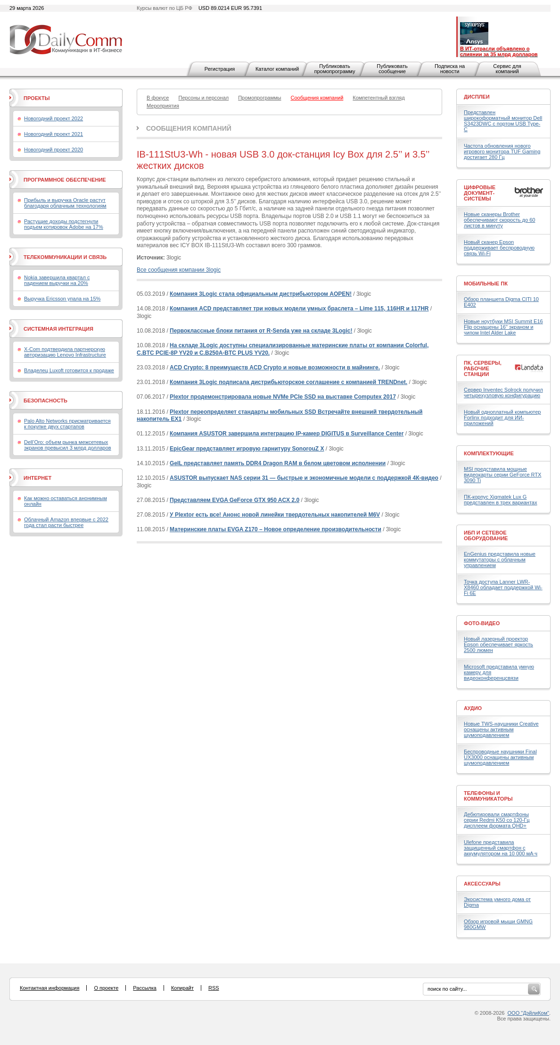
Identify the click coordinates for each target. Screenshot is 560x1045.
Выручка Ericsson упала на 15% (62, 298)
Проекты (36, 98)
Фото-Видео (482, 623)
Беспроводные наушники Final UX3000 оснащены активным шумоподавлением (500, 757)
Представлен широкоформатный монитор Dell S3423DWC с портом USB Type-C (503, 120)
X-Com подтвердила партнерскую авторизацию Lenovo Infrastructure (65, 352)
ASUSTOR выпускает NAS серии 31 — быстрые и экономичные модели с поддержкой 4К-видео (304, 478)
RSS (213, 988)
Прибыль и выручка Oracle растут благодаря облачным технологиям (65, 203)
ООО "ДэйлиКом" (528, 1013)
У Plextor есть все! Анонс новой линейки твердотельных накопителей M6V (275, 514)
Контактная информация (49, 988)
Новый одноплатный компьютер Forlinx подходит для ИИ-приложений (502, 417)
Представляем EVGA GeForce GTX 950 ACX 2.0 (234, 500)
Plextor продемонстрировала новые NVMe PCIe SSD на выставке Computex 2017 (283, 396)
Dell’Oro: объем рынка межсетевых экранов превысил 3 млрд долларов (67, 445)
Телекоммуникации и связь (65, 257)
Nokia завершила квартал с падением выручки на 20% (57, 280)
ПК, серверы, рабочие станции (483, 368)
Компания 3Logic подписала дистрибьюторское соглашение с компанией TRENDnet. (288, 382)
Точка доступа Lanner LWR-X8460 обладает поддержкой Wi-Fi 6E (503, 587)
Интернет (37, 478)
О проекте (106, 988)
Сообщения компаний (188, 128)
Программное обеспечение (65, 180)
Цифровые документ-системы (479, 192)
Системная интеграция (58, 329)
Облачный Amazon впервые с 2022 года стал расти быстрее (66, 522)
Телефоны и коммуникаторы (488, 796)
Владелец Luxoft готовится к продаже (69, 370)
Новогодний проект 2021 (53, 134)
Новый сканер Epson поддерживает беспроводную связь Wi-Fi (499, 247)
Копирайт (182, 988)
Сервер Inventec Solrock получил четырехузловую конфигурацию (503, 392)
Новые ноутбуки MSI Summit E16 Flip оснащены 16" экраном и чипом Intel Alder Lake (503, 326)
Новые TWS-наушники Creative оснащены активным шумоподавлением (501, 729)
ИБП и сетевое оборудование (486, 535)
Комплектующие (489, 453)
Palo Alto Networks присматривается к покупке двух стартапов (67, 423)
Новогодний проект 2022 (53, 118)
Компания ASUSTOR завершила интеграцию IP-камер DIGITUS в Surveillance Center (287, 433)
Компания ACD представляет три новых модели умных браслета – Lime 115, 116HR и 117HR (299, 308)
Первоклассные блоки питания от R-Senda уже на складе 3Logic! (261, 330)
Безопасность (45, 400)
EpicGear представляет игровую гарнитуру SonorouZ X (247, 448)
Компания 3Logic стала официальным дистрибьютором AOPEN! (261, 294)
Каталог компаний (277, 69)
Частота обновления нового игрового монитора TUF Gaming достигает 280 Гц (502, 151)
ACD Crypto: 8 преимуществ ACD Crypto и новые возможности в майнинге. (275, 367)
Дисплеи (477, 97)
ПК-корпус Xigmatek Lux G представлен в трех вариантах (500, 499)
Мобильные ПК (486, 283)
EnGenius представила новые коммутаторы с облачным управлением (499, 559)
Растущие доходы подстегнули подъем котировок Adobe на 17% (63, 224)
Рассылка (144, 988)
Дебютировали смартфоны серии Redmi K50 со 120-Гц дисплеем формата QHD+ (497, 819)
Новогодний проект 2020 (53, 149)
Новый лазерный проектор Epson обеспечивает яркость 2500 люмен (498, 644)
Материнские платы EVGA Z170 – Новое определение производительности (275, 529)
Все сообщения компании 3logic (179, 270)
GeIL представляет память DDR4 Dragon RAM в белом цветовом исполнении (278, 463)
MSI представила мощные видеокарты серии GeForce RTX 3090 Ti (502, 474)
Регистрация (220, 69)
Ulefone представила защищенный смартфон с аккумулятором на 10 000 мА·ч (500, 847)
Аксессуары (482, 883)
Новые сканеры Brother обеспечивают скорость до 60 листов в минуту (499, 219)
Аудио (473, 708)
